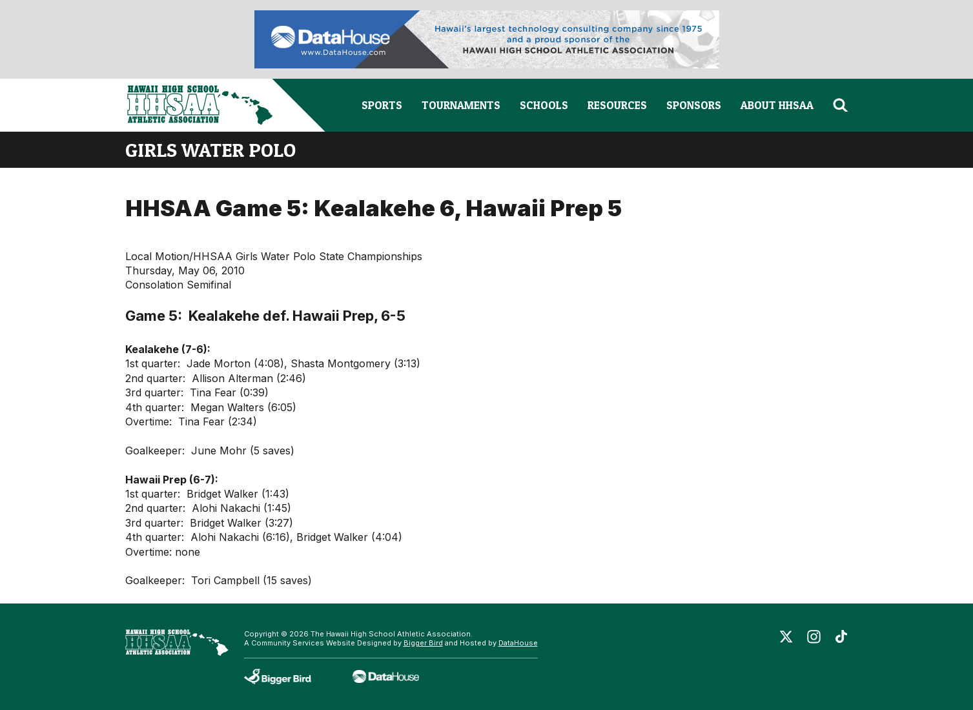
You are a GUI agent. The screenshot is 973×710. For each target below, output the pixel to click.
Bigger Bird (423, 642)
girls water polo (210, 149)
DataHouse (518, 642)
